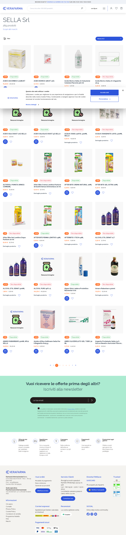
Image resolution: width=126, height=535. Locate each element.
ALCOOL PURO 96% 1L (42, 288)
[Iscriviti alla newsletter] (92, 400)
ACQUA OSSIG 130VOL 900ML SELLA (75, 135)
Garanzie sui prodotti (42, 485)
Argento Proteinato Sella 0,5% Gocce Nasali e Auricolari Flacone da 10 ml (108, 342)
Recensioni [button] (65, 506)
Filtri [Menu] (6, 38)
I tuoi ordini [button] (40, 477)
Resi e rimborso (40, 483)
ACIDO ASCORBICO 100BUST (14, 81)
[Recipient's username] (59, 400)
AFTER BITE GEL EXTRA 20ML (106, 185)
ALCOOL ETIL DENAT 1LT (105, 237)
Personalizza (104, 11)
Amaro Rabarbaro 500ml (105, 288)
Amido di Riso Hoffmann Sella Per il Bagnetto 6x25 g (47, 342)
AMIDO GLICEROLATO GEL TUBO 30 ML (78, 342)
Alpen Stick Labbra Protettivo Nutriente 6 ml (76, 289)
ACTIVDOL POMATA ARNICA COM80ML (13, 186)
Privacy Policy (71, 409)
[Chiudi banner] (123, 3)
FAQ (7, 519)
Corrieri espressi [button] (42, 506)
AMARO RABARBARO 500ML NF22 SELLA (16, 342)
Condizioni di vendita (13, 514)
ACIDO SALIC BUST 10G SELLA (14, 134)
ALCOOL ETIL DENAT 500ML (14, 288)
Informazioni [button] (11, 500)
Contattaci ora (68, 498)
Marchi (8, 521)
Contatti (9, 506)
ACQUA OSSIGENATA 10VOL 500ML (108, 134)
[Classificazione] (109, 39)
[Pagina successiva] (72, 365)
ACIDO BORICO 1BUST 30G (44, 81)
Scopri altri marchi (10, 29)
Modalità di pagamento (43, 481)
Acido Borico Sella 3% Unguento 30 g (108, 82)
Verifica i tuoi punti (98, 490)
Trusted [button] (116, 477)
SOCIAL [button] (90, 506)
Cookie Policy (11, 511)
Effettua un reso (42, 491)
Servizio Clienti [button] (67, 477)
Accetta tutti (104, 5)
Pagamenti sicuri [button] (42, 522)
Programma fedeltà (12, 516)
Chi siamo (9, 504)
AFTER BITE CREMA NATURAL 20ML (78, 185)
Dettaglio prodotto (101, 89)
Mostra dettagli (31, 17)
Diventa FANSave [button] (94, 477)
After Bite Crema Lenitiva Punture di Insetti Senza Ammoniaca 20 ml (47, 186)
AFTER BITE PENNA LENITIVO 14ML (47, 237)
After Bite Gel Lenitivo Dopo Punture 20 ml (14, 238)
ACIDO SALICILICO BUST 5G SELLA (47, 134)
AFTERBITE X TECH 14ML (74, 237)
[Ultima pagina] (76, 365)
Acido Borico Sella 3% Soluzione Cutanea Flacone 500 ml (77, 82)
